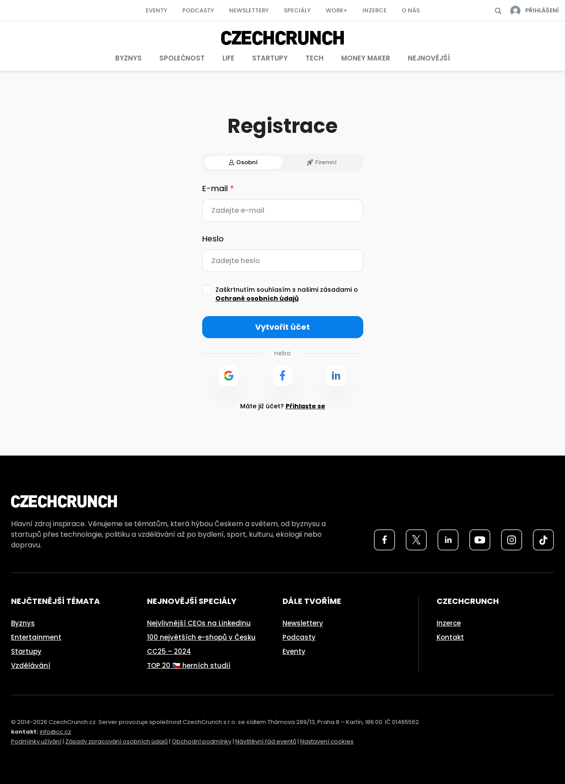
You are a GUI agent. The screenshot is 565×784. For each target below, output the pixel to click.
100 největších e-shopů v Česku (201, 637)
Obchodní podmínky (201, 741)
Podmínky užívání (36, 741)
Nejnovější (429, 58)
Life (228, 58)
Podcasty (198, 10)
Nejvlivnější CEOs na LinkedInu (199, 623)
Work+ (336, 10)
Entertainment (36, 637)
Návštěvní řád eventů (265, 741)
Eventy (156, 10)
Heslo (213, 239)
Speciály (297, 10)
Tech (314, 58)
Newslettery (249, 10)
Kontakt (450, 637)
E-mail (218, 188)
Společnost (182, 58)
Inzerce (374, 10)
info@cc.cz (55, 731)
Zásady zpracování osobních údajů (116, 741)
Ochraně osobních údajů (257, 298)
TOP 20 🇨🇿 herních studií (188, 665)
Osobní (243, 162)
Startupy (270, 58)
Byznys (128, 58)
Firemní (322, 162)
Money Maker (365, 58)
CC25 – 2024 (169, 651)
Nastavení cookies (327, 741)
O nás (411, 10)
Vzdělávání (30, 665)
